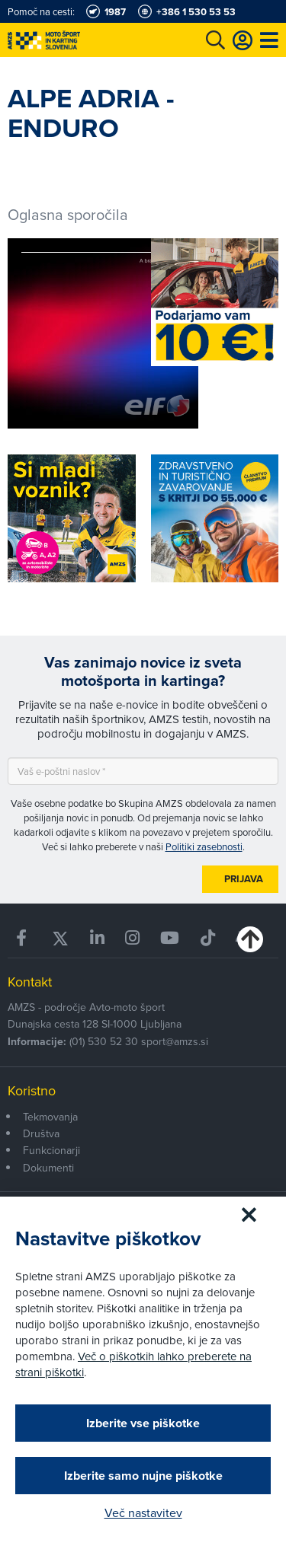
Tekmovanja (50, 1116)
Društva (41, 1133)
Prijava (243, 879)
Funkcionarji (51, 1150)
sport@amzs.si (174, 1041)
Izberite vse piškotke (143, 1423)
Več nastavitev (143, 1512)
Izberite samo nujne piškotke (143, 1475)
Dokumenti (48, 1167)
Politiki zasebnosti (204, 846)
